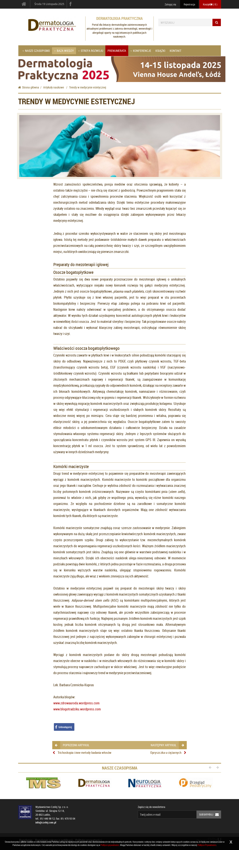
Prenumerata (117, 51)
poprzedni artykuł (72, 745)
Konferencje (140, 51)
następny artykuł (167, 745)
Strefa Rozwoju (90, 51)
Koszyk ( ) (210, 4)
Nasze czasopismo (36, 51)
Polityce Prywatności (207, 845)
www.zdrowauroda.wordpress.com (76, 703)
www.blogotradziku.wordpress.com (77, 709)
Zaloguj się (170, 4)
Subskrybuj (210, 814)
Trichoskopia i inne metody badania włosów (84, 752)
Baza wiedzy (64, 51)
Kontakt (175, 51)
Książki (160, 51)
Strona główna (28, 87)
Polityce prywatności (110, 845)
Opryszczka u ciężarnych (165, 752)
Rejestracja (189, 4)
